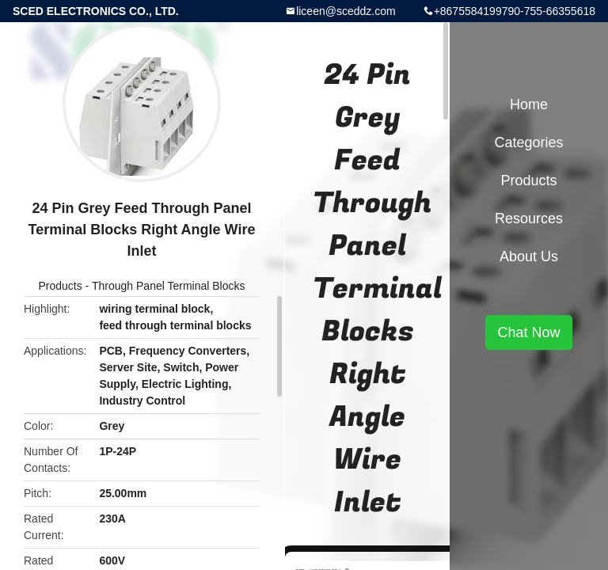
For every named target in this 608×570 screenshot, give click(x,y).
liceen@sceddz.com (346, 11)
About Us (529, 256)
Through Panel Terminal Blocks (168, 285)
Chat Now (528, 332)
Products (60, 285)
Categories (528, 142)
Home (529, 104)
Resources (529, 218)
